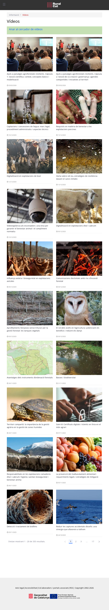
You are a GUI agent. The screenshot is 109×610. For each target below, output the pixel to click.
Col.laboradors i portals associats (53, 588)
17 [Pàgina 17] (93, 541)
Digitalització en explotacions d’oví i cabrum (76, 225)
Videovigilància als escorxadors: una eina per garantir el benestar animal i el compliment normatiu (27, 228)
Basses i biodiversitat (66, 377)
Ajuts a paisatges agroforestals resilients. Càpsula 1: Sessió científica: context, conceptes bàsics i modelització (30, 77)
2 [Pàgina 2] (75, 541)
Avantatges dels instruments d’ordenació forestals (30, 377)
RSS (71, 588)
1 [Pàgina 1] (70, 541)
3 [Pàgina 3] (81, 541)
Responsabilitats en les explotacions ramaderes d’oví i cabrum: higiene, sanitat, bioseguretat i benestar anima (29, 477)
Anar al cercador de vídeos (26, 29)
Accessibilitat (31, 588)
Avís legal (19, 588)
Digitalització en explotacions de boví (24, 176)
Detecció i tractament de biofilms (22, 526)
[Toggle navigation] (4, 4)
